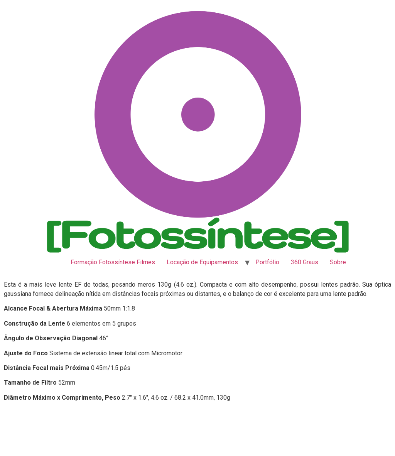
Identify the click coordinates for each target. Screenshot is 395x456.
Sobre (338, 262)
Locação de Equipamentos (202, 262)
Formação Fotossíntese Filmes (113, 262)
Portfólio (267, 262)
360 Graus (304, 262)
